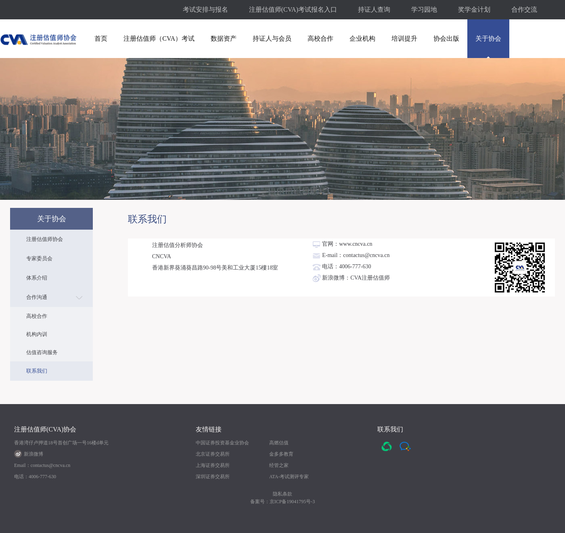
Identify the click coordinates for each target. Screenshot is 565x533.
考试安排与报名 (205, 9)
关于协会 (488, 38)
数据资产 (223, 38)
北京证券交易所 (213, 454)
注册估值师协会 (44, 239)
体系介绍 (36, 278)
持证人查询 (374, 9)
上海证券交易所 (213, 465)
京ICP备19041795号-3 (292, 501)
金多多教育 (281, 454)
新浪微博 (28, 454)
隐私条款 (282, 494)
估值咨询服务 (42, 352)
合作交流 (524, 9)
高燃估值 (279, 443)
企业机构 (362, 38)
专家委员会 (39, 258)
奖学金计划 (474, 9)
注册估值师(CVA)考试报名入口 (293, 9)
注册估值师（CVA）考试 (159, 38)
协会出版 (446, 38)
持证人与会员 (272, 38)
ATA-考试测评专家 (289, 476)
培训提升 (404, 38)
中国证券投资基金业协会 (222, 443)
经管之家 (279, 465)
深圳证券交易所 (213, 476)
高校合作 (320, 38)
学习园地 (424, 9)
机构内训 (36, 334)
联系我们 (36, 371)
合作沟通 (36, 297)
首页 (100, 38)
